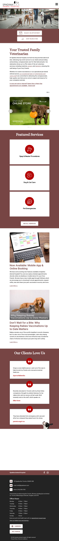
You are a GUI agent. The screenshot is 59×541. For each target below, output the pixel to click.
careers (16, 526)
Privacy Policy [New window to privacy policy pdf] (14, 539)
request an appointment (29, 33)
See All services (29, 223)
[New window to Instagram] (47, 473)
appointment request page (39, 518)
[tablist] (29, 127)
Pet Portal (16, 531)
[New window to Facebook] (44, 473)
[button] (47, 92)
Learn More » (14, 286)
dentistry (38, 66)
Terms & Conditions (22, 539)
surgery (30, 66)
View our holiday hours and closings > (19, 520)
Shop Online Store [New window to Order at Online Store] (29, 38)
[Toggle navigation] (56, 4)
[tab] (28, 127)
